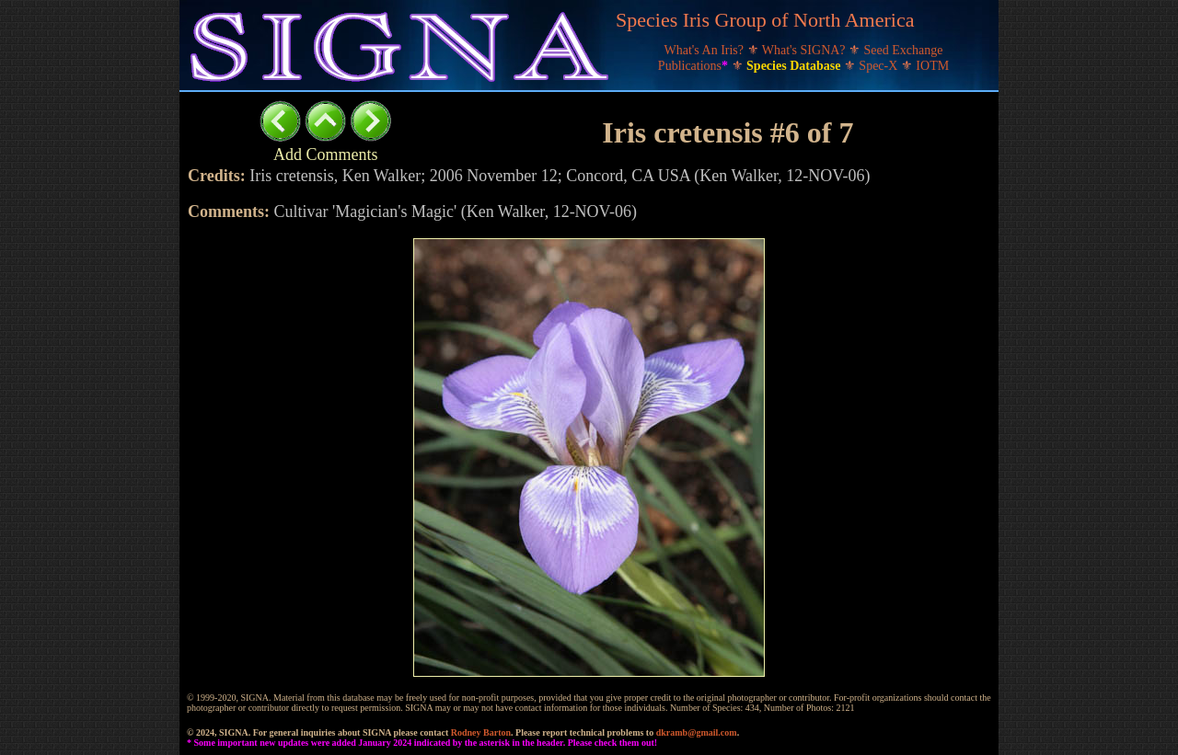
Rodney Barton (481, 732)
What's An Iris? (705, 50)
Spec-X (880, 66)
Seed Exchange (903, 50)
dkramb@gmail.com (696, 732)
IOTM (932, 66)
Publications (695, 66)
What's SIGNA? (805, 50)
